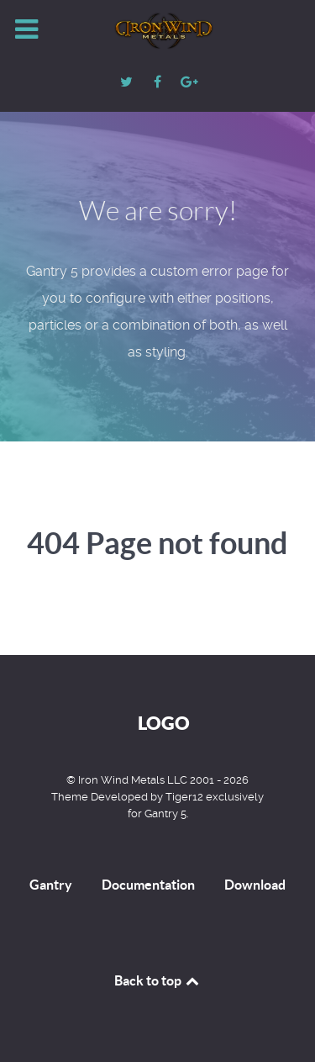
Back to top (158, 980)
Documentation (148, 884)
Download (255, 884)
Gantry (50, 884)
